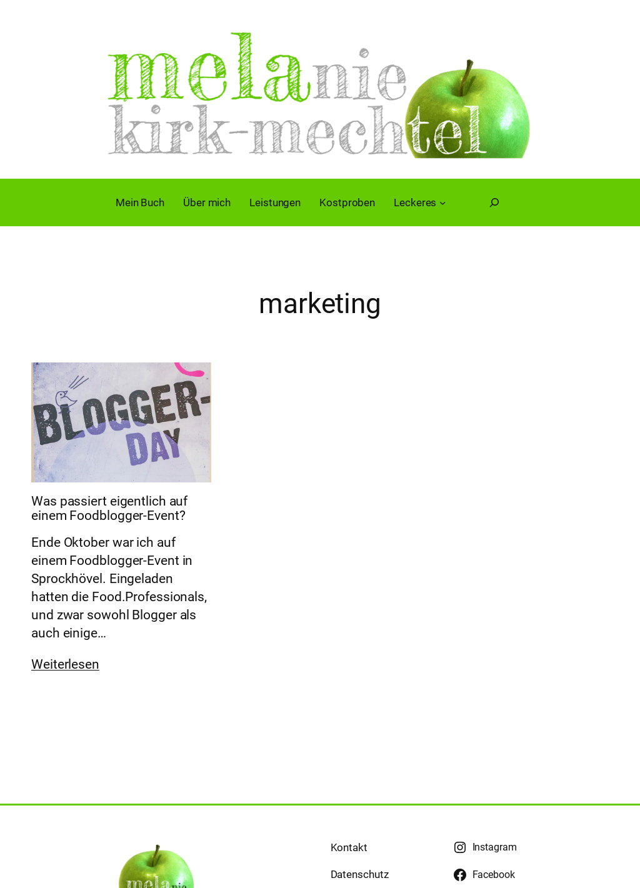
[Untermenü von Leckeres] (442, 202)
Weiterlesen (65, 664)
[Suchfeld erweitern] (494, 202)
